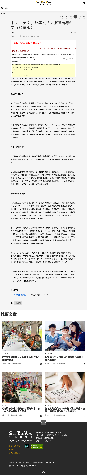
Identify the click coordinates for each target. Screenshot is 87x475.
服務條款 (12, 450)
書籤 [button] (84, 17)
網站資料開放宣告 (15, 454)
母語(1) (18, 303)
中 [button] (75, 16)
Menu (3, 3)
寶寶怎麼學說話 (20, 295)
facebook (62, 16)
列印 (80, 17)
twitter (67, 16)
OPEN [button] (43, 423)
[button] (84, 3)
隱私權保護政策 (14, 446)
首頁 (3, 13)
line (70, 16)
